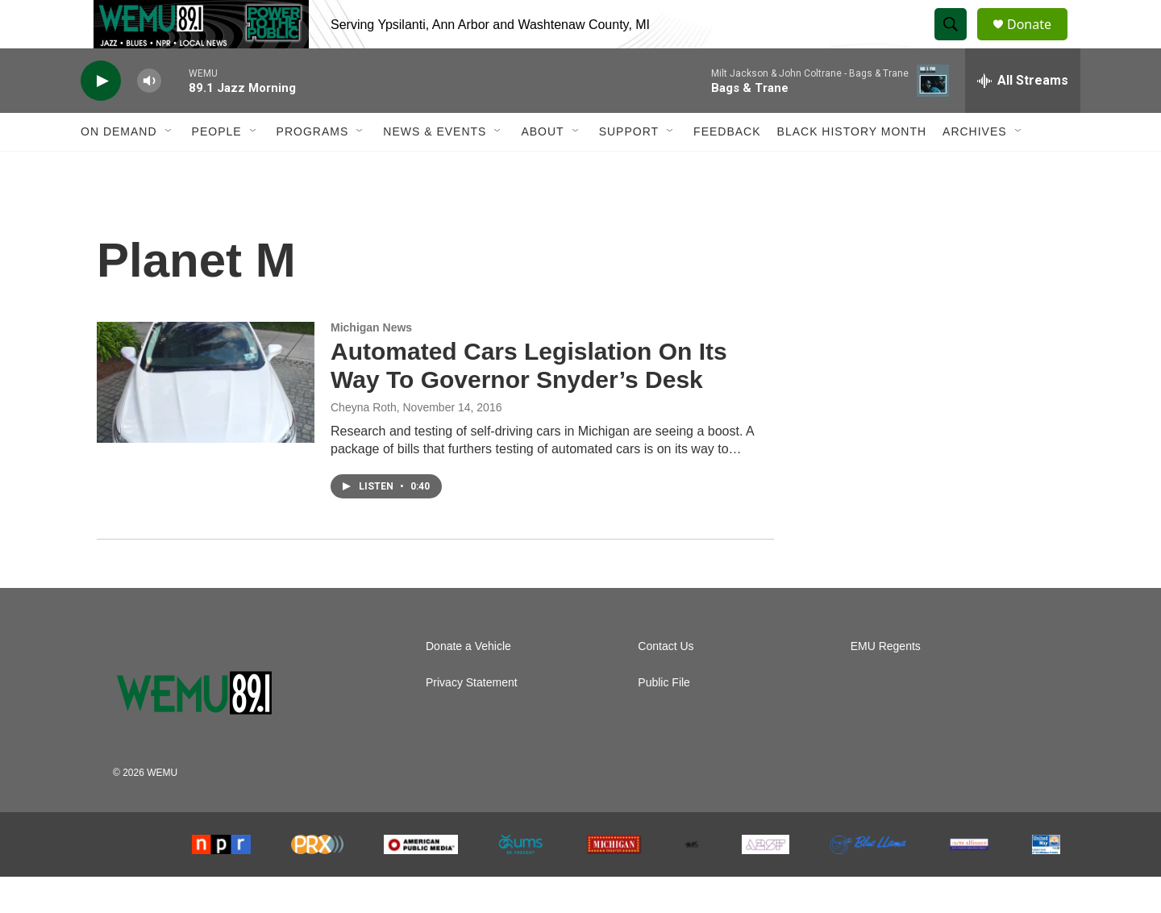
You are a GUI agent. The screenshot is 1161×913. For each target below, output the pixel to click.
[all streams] (1022, 117)
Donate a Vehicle (468, 683)
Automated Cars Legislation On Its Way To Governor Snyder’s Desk (529, 401)
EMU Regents (886, 683)
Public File (664, 719)
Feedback (726, 167)
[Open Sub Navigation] (169, 167)
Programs (313, 167)
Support (629, 167)
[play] (101, 117)
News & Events (434, 167)
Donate (1039, 42)
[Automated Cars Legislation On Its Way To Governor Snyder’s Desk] (205, 418)
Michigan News (371, 363)
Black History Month (851, 167)
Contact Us (665, 683)
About (542, 167)
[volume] (149, 117)
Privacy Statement (472, 719)
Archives (975, 167)
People (217, 167)
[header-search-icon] (958, 43)
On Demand (119, 167)
